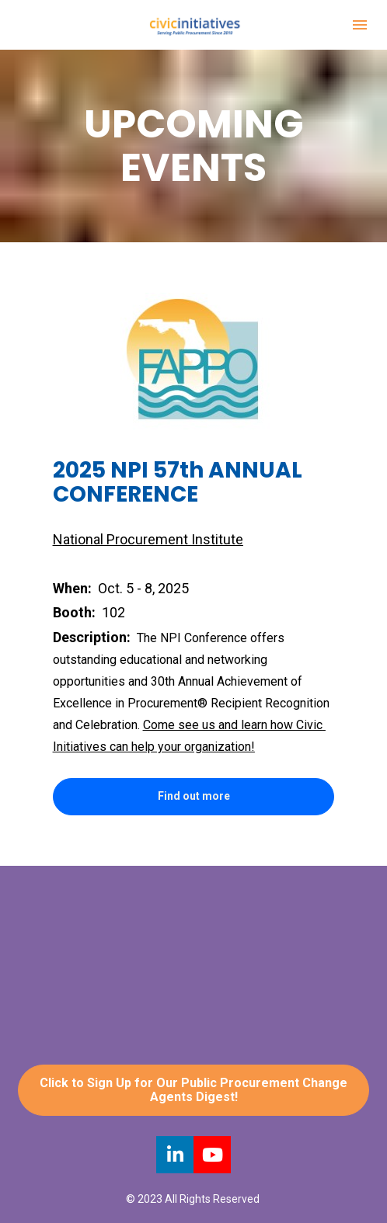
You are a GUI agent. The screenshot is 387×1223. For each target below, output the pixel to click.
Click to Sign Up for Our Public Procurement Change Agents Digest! (193, 1089)
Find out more (194, 796)
